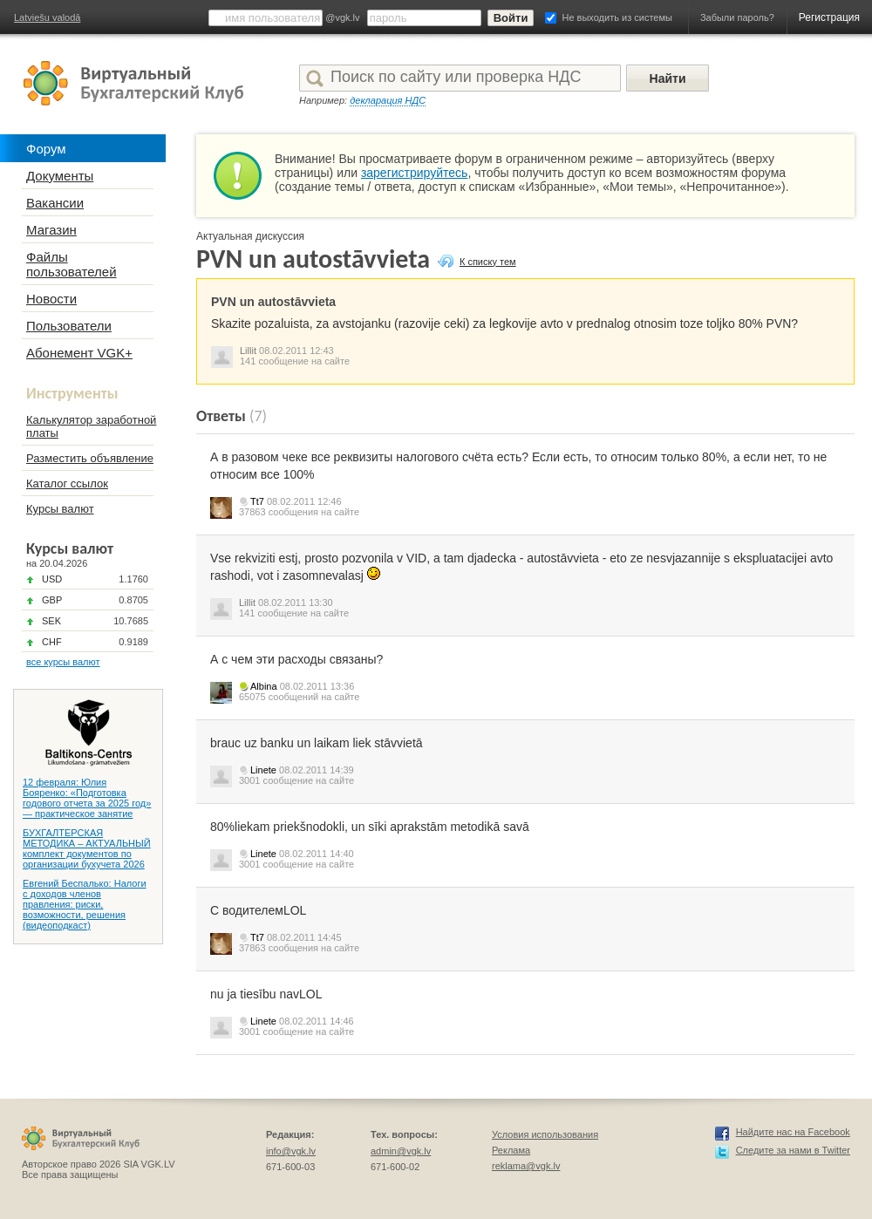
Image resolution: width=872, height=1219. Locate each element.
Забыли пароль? (737, 17)
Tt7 (257, 501)
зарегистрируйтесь (414, 173)
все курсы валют (63, 662)
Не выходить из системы (617, 17)
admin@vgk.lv (401, 1151)
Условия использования (545, 1134)
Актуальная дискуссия (250, 236)
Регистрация (829, 17)
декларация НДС (388, 100)
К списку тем (488, 261)
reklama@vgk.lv (526, 1166)
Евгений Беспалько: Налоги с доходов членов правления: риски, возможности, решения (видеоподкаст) (84, 904)
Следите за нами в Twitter (793, 1150)
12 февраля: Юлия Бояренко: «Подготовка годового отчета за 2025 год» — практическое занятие (87, 798)
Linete (263, 770)
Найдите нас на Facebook (793, 1132)
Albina (263, 686)
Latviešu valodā (47, 17)
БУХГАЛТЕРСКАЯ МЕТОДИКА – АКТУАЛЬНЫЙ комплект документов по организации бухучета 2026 (87, 848)
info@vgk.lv (291, 1151)
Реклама (511, 1150)
